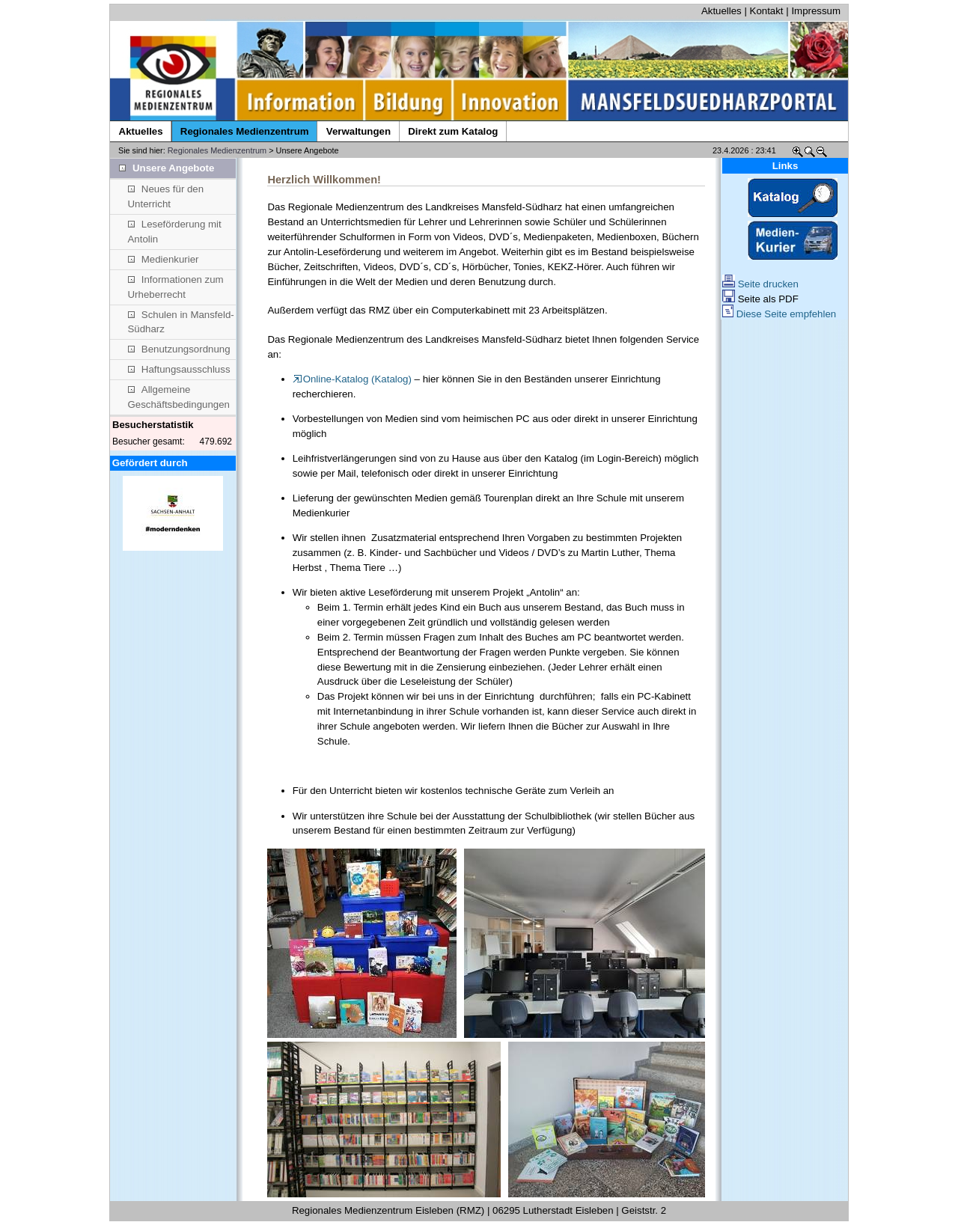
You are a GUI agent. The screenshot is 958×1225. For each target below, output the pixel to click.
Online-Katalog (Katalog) (352, 379)
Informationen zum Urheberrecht (176, 287)
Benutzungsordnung (179, 349)
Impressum (815, 10)
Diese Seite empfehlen (779, 314)
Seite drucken (760, 284)
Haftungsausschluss (179, 369)
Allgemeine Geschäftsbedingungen (179, 397)
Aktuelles (721, 10)
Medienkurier (163, 259)
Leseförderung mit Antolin (175, 232)
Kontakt (767, 10)
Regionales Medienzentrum (217, 150)
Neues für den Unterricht (166, 196)
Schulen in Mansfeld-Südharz (181, 322)
